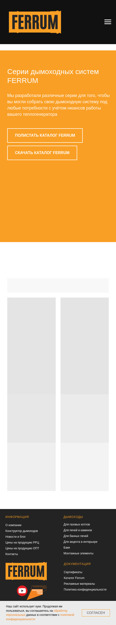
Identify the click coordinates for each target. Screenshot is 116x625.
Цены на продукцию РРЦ (22, 542)
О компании (13, 525)
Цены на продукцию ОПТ (22, 548)
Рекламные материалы (79, 583)
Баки (67, 547)
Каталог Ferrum (74, 578)
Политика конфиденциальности (85, 589)
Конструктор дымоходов (22, 531)
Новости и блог (16, 536)
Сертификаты (73, 572)
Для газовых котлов (77, 524)
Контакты (12, 554)
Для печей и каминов (78, 530)
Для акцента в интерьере (80, 541)
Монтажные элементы (79, 553)
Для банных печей (76, 536)
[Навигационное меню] (107, 22)
